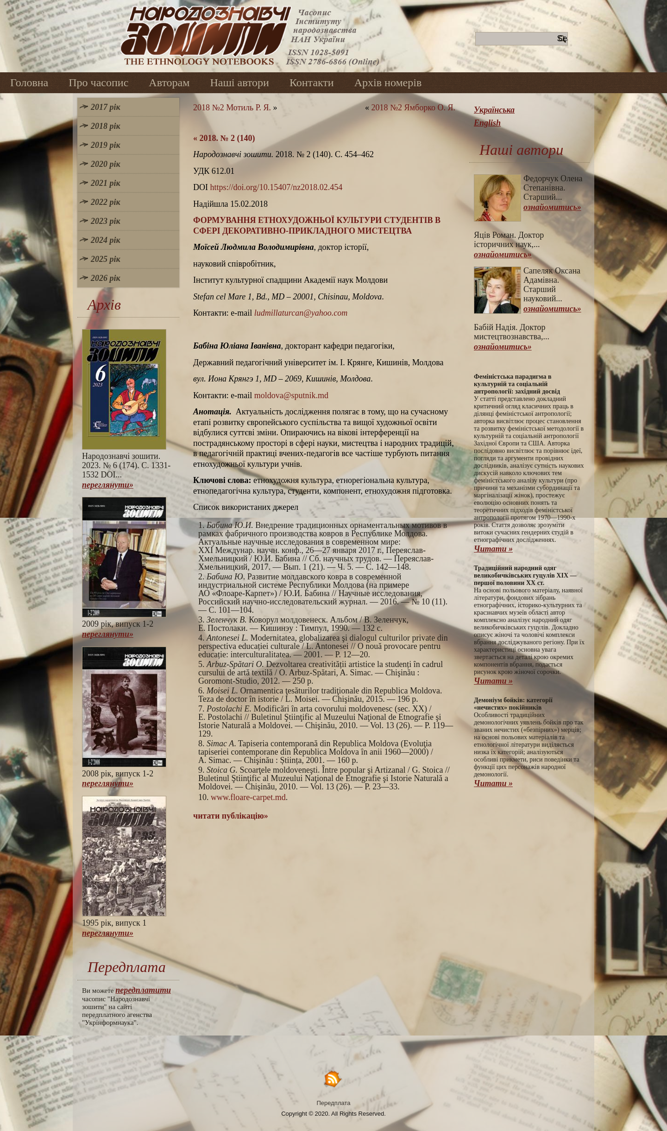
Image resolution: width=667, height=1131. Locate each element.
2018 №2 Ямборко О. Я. (413, 107)
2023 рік (105, 221)
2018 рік (105, 126)
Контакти (311, 82)
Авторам (169, 82)
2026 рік (105, 278)
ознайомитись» (552, 207)
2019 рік (105, 145)
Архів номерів (388, 82)
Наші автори (239, 82)
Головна (29, 82)
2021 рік (105, 183)
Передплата (334, 1102)
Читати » (493, 548)
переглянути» (107, 484)
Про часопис (98, 82)
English (487, 122)
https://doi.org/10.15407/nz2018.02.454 (276, 187)
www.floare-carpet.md (248, 797)
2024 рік (105, 240)
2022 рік (105, 202)
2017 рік (105, 107)
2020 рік (105, 164)
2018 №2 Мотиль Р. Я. (232, 107)
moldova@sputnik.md (291, 395)
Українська (494, 109)
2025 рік (105, 259)
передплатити (143, 990)
